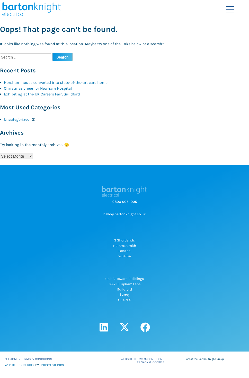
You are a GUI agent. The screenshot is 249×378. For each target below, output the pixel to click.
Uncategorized (16, 119)
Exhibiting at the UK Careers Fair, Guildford (42, 94)
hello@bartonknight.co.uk (124, 214)
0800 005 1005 (124, 202)
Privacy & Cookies (150, 362)
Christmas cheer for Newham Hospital (38, 88)
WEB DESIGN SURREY (20, 365)
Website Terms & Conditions (142, 359)
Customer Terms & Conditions (28, 359)
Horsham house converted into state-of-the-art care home (55, 82)
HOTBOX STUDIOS (52, 365)
